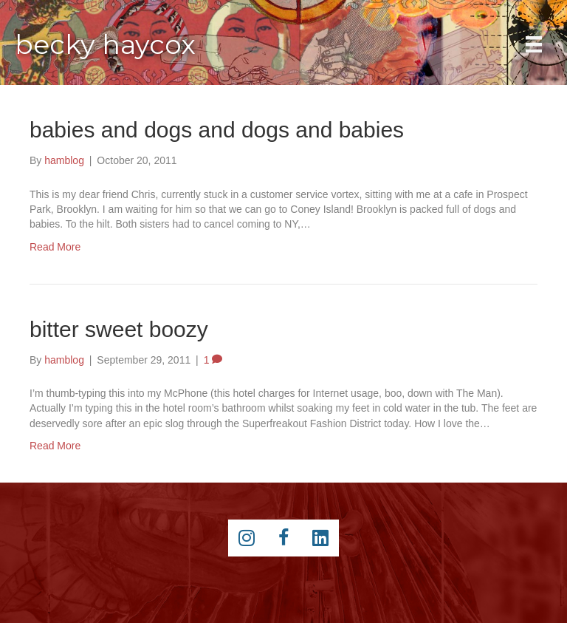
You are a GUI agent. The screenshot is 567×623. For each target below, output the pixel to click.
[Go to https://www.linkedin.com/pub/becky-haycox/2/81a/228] (320, 538)
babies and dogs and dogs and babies (217, 130)
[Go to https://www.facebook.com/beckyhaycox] (283, 538)
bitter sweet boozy (119, 329)
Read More (55, 247)
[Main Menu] (533, 44)
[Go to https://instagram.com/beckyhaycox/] (246, 538)
